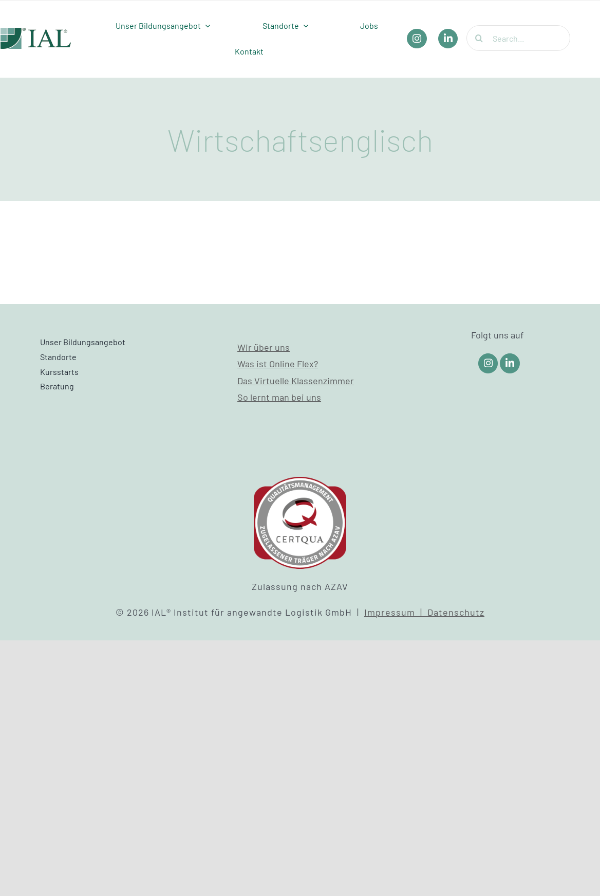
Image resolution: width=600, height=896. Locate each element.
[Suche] (479, 38)
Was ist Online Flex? (277, 363)
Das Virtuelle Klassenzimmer (295, 380)
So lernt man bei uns (279, 397)
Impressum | (395, 612)
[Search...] (518, 38)
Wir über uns (263, 347)
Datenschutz (455, 612)
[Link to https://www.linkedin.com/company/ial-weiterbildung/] (510, 363)
